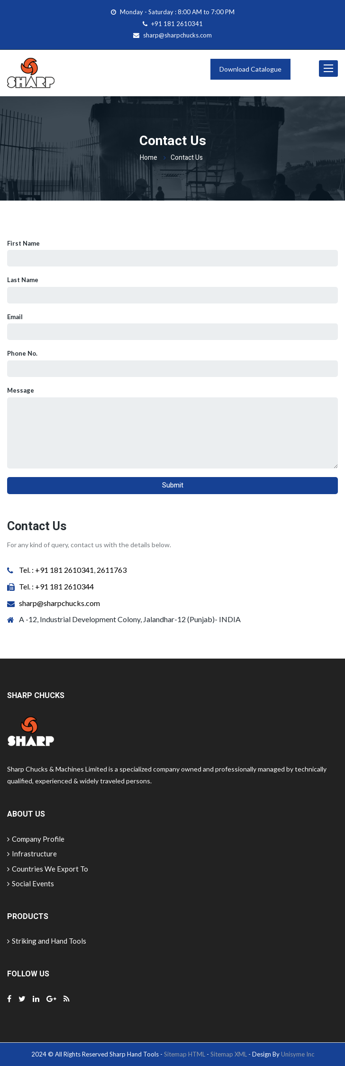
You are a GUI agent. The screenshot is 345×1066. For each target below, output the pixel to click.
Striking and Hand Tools (46, 941)
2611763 (111, 569)
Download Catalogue (250, 69)
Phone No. (22, 353)
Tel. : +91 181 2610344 (56, 586)
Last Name (22, 280)
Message (20, 390)
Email (15, 317)
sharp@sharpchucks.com (177, 35)
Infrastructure (32, 853)
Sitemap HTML (184, 1054)
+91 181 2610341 (177, 24)
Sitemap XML (228, 1054)
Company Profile (35, 839)
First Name (23, 243)
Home (148, 158)
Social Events (30, 883)
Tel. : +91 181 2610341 (56, 569)
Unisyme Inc (297, 1054)
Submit (172, 485)
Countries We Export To (47, 868)
